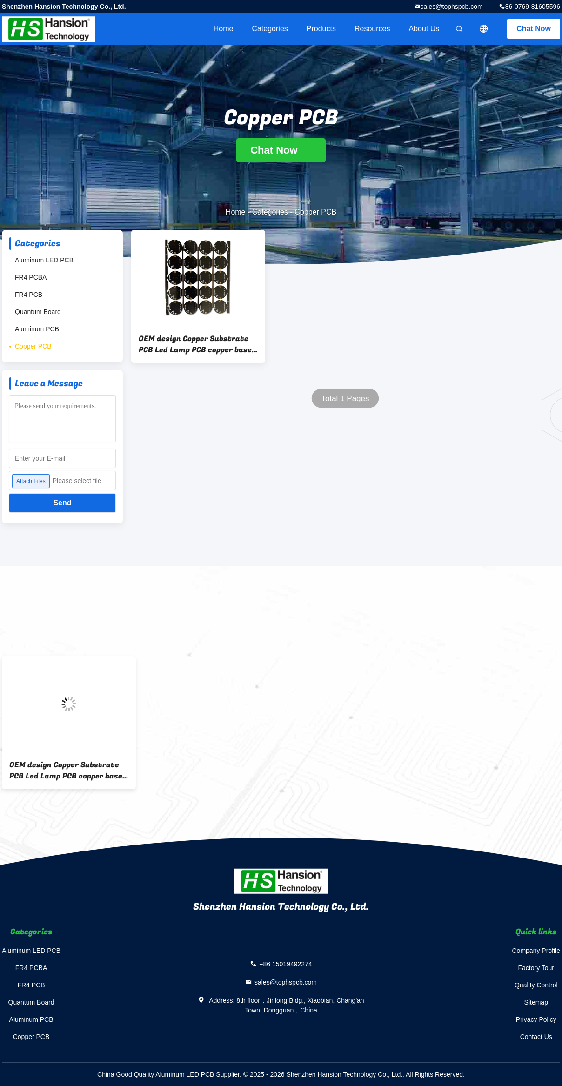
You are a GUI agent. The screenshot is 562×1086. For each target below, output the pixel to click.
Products (321, 29)
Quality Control (536, 985)
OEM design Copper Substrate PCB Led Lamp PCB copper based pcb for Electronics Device (197, 344)
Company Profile (536, 950)
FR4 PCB (28, 294)
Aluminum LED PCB (44, 260)
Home (224, 29)
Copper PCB (33, 346)
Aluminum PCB (37, 329)
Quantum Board (38, 311)
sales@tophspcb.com (452, 6)
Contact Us (536, 1036)
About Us (423, 29)
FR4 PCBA (31, 277)
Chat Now (533, 29)
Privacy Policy (536, 1019)
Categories (270, 29)
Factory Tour (536, 968)
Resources (372, 29)
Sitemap (536, 1002)
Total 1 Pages (345, 398)
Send (62, 503)
